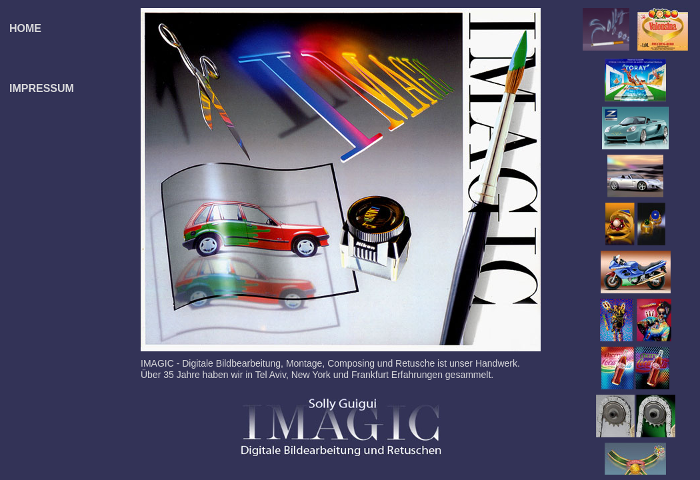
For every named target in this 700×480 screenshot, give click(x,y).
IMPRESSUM (41, 88)
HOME (25, 28)
